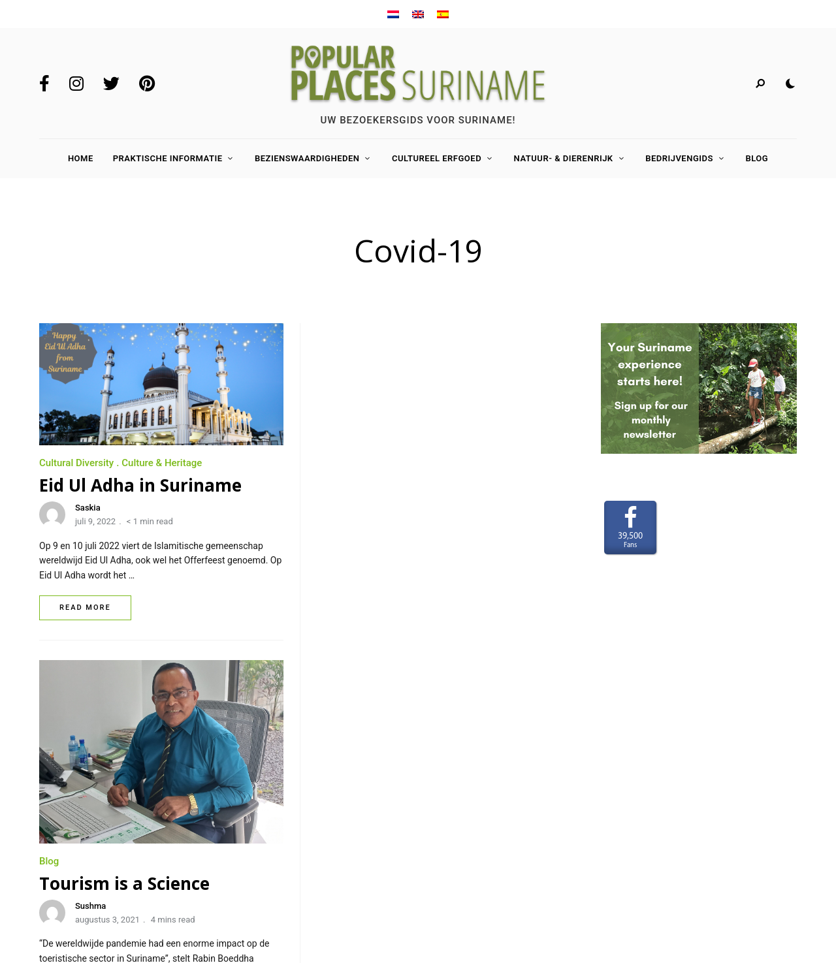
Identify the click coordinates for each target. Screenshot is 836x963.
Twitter (111, 83)
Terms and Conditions (88, 854)
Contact (57, 834)
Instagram (76, 83)
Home (80, 158)
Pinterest (147, 83)
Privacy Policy (71, 872)
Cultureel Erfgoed (436, 158)
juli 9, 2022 (95, 521)
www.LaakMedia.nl (764, 860)
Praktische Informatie (168, 158)
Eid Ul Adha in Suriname (140, 485)
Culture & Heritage (161, 463)
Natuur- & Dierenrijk (563, 158)
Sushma (368, 570)
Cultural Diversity (76, 463)
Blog (756, 158)
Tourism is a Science (402, 547)
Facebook (44, 83)
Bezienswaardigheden (307, 158)
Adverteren (65, 815)
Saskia (88, 508)
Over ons (59, 796)
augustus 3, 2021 (385, 583)
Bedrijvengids (679, 158)
